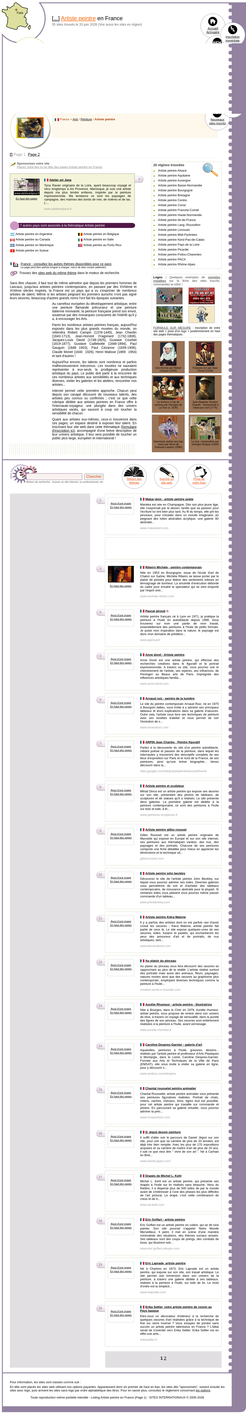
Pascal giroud (155, 611)
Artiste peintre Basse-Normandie (180, 185)
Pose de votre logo (199, 480)
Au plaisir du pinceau (160, 960)
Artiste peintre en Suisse (32, 250)
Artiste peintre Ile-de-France (177, 220)
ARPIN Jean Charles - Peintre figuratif (172, 742)
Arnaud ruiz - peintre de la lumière (170, 698)
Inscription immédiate (233, 38)
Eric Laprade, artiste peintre (165, 1263)
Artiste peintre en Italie (98, 239)
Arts (75, 119)
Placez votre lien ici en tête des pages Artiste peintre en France (59, 167)
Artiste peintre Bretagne (174, 195)
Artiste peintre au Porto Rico (102, 245)
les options (203, 1390)
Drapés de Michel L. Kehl (163, 1176)
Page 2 (34, 155)
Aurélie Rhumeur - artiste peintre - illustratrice (178, 1004)
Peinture (86, 119)
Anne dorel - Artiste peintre (164, 654)
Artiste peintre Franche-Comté (178, 210)
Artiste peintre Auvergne (174, 180)
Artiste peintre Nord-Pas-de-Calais (181, 239)
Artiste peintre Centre (172, 200)
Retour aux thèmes (134, 480)
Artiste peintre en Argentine (33, 234)
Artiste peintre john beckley (165, 873)
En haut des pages (26, 198)
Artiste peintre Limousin (174, 230)
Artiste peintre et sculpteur (164, 786)
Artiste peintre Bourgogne (175, 190)
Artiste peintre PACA (172, 259)
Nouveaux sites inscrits (217, 121)
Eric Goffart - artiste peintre (165, 1219)
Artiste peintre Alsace (172, 170)
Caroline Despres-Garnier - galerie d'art (173, 1044)
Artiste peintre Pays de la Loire (179, 244)
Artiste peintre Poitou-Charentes (179, 254)
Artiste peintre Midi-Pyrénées (177, 234)
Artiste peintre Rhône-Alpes (176, 264)
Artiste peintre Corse (172, 205)
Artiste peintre (78, 18)
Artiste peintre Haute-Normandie (180, 215)
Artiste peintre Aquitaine (174, 175)
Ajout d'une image (121, 503)
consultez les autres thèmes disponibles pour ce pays (66, 264)
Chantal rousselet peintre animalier (170, 1088)
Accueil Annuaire (212, 30)
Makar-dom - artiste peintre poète (169, 499)
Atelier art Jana (60, 180)
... (56, 18)
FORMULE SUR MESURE (172, 328)
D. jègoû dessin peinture (163, 1132)
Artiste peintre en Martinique (34, 245)
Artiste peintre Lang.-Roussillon (179, 225)
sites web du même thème (57, 273)
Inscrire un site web (167, 480)
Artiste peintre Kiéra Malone (165, 917)
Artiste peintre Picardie (173, 249)
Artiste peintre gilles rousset (166, 829)
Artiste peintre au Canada (32, 239)
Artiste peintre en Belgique (101, 234)
